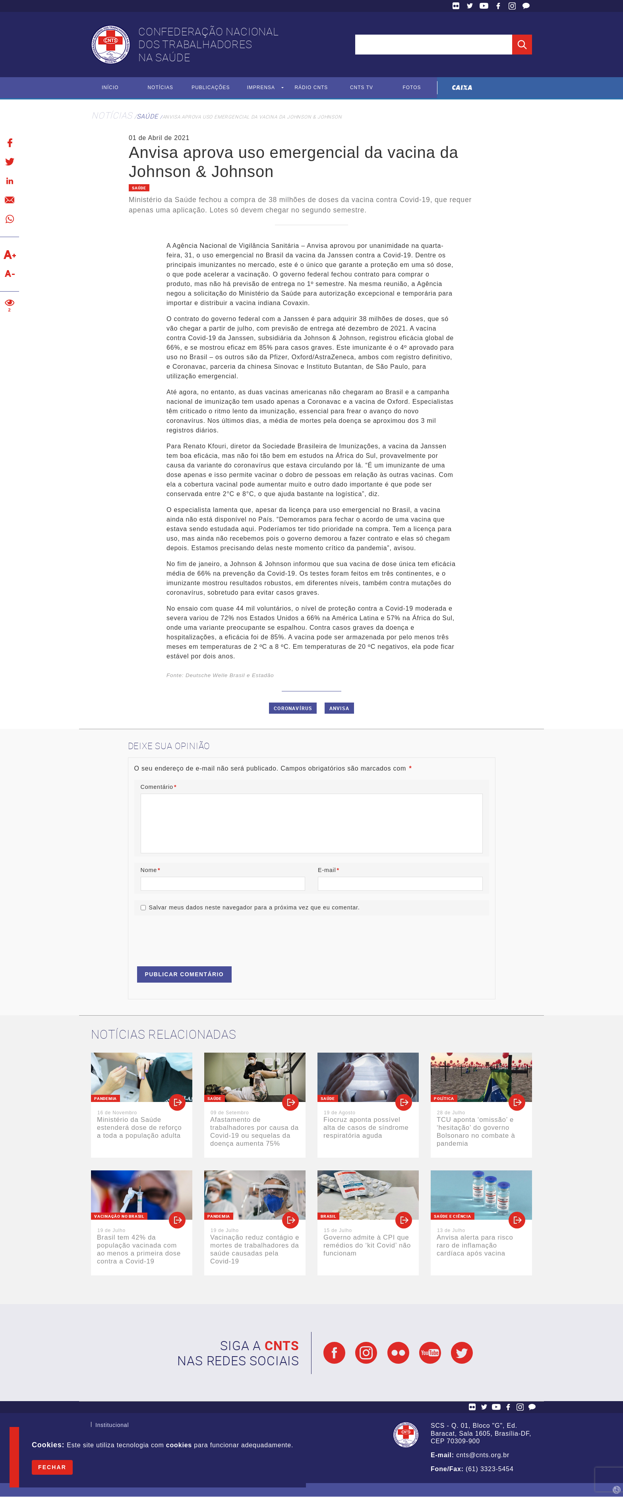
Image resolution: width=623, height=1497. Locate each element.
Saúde (147, 116)
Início (110, 88)
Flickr (456, 6)
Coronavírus (293, 708)
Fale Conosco (526, 6)
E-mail (328, 870)
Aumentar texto (9, 254)
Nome (151, 870)
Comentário (159, 787)
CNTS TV (361, 88)
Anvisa (339, 708)
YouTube (484, 6)
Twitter (470, 6)
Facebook (498, 6)
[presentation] (194, 937)
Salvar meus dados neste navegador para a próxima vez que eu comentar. (254, 908)
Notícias (160, 88)
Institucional (112, 1426)
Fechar (52, 1467)
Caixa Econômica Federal (462, 87)
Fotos (411, 88)
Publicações (211, 88)
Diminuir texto (9, 273)
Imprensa (261, 88)
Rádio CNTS (311, 88)
